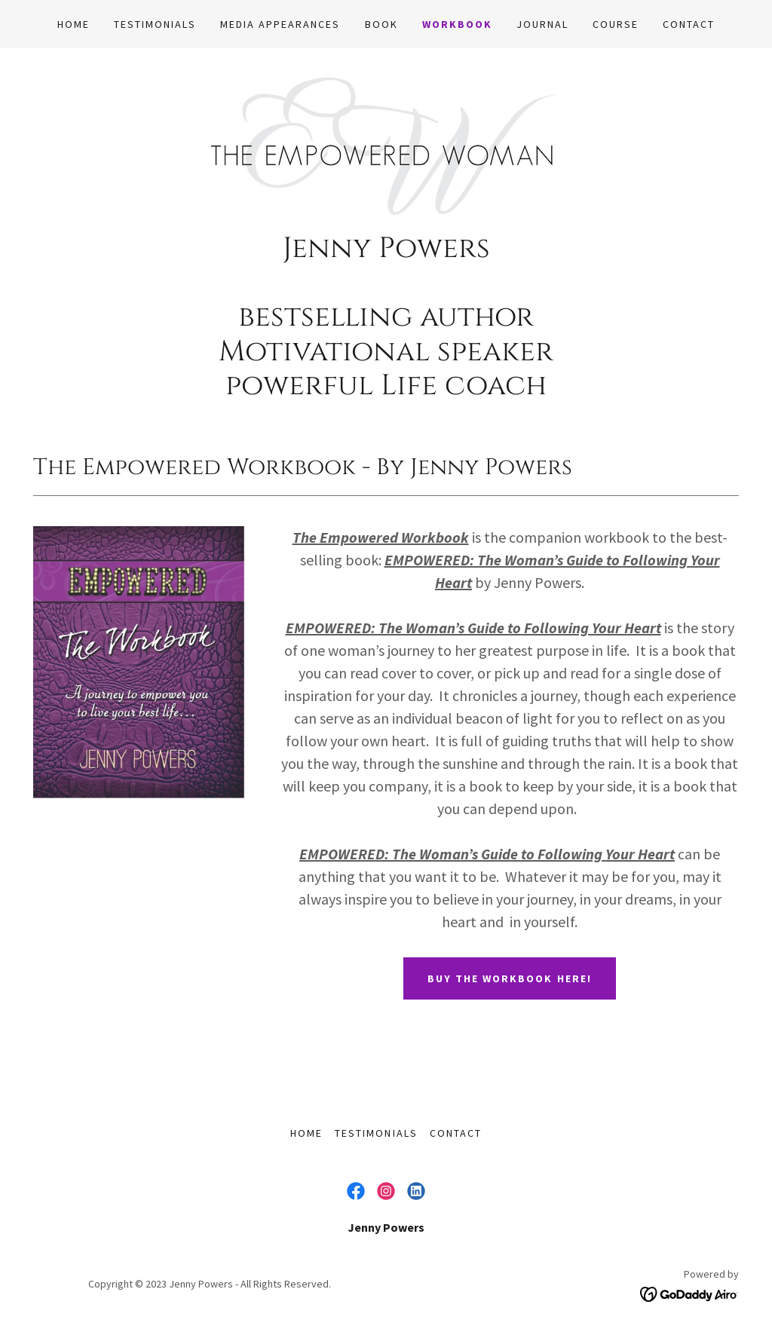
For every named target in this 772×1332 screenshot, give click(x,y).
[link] (386, 144)
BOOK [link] (381, 24)
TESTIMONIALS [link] (155, 24)
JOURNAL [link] (542, 24)
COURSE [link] (616, 24)
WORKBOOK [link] (457, 24)
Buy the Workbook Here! (509, 978)
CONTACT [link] (689, 24)
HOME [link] (73, 24)
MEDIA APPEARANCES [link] (280, 24)
